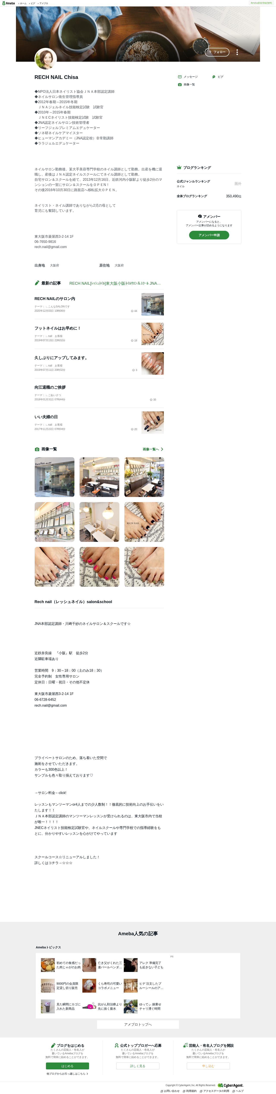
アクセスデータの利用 (214, 1091)
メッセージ (188, 77)
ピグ (217, 77)
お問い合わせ (170, 1091)
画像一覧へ (153, 449)
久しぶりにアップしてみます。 (61, 358)
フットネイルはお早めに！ (57, 328)
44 (134, 311)
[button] (217, 52)
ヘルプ (238, 1091)
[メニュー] (237, 52)
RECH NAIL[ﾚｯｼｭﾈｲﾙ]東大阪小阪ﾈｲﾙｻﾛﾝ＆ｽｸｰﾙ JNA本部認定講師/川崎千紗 (133, 283)
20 (134, 429)
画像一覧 (186, 84)
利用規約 (190, 1091)
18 (134, 340)
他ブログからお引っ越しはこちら (66, 1073)
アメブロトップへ (138, 1024)
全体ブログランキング (192, 196)
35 (153, 399)
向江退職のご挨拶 (50, 387)
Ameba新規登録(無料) (261, 2)
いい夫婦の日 (46, 417)
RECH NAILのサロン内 (54, 299)
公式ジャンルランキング (193, 181)
